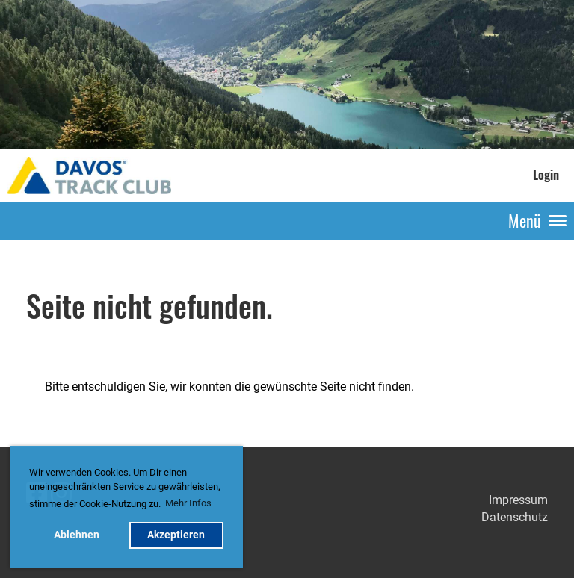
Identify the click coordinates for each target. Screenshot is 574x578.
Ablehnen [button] (76, 535)
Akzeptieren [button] (176, 535)
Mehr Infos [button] (188, 503)
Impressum (518, 500)
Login (546, 175)
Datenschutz (514, 517)
